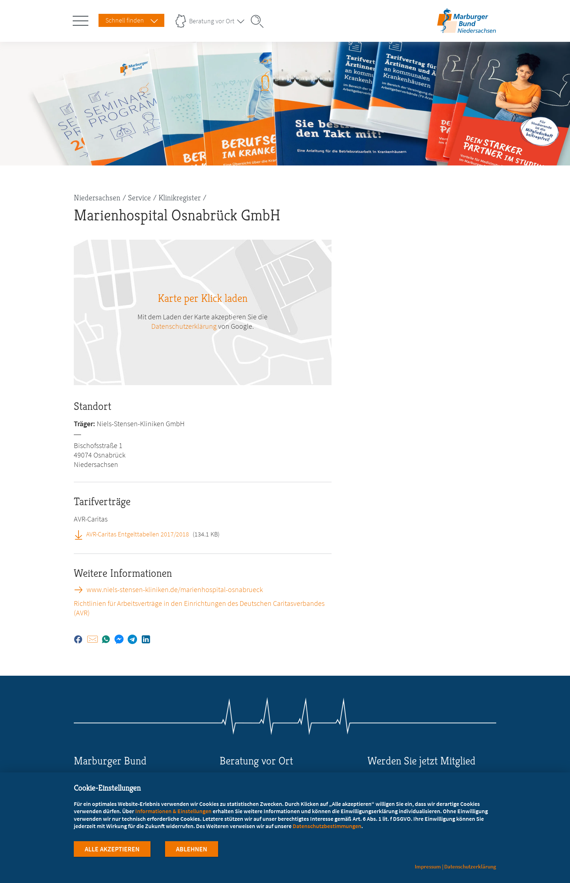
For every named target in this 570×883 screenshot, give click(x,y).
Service (139, 198)
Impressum (428, 866)
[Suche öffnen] (259, 21)
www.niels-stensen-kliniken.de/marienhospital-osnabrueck (175, 589)
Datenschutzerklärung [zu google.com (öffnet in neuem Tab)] (184, 326)
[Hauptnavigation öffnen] (82, 19)
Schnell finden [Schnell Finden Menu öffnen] (124, 20)
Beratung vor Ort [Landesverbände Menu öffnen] (211, 21)
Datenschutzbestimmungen (327, 826)
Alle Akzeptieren (112, 850)
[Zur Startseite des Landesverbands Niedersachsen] (466, 30)
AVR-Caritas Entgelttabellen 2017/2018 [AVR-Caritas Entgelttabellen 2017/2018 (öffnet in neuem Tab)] (137, 534)
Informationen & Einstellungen (173, 811)
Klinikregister (179, 198)
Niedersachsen (97, 198)
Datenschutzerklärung (470, 866)
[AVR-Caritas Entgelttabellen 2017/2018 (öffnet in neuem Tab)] (81, 534)
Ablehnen (191, 850)
